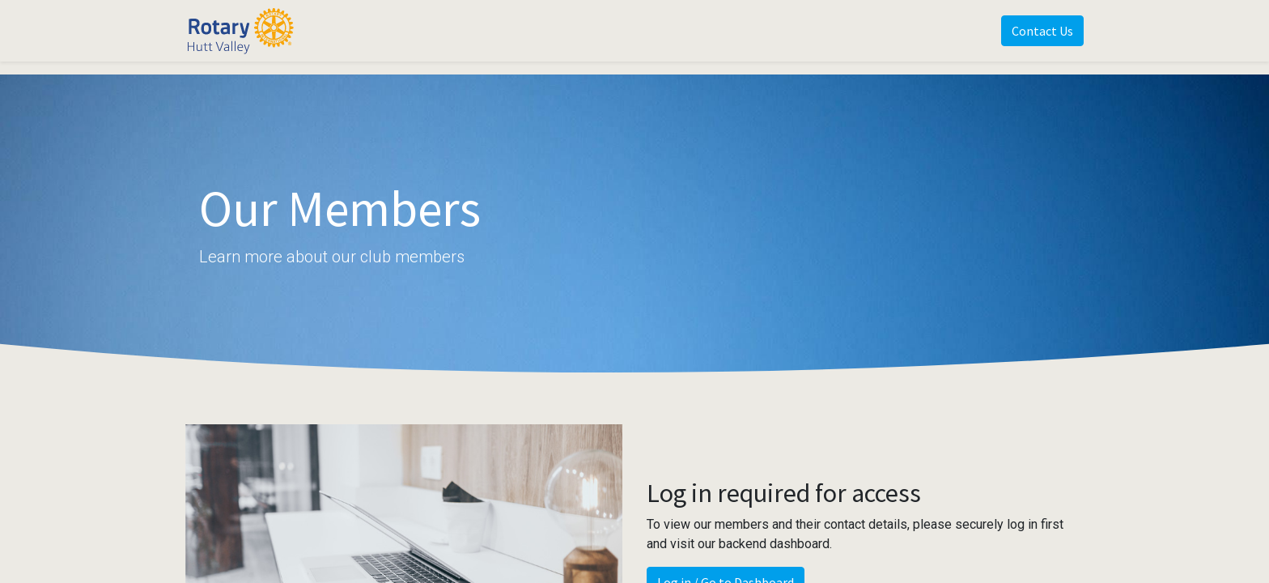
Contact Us (1042, 31)
